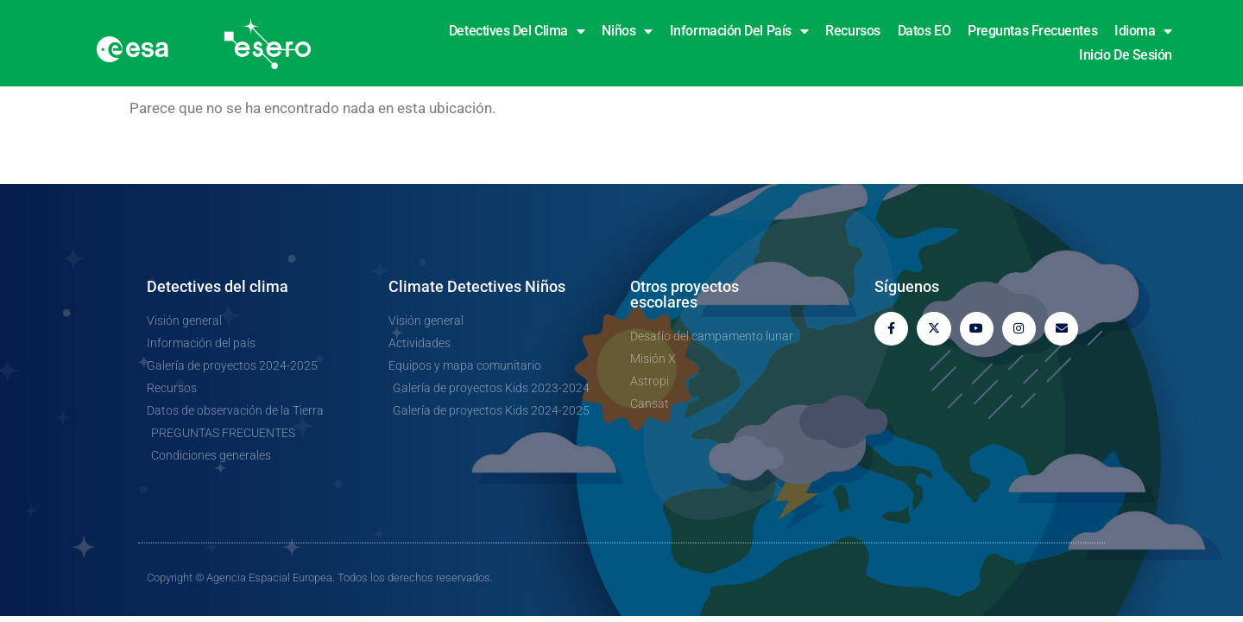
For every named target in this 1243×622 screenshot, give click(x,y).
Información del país (739, 31)
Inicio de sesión (1125, 55)
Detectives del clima (517, 31)
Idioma (1143, 31)
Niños (627, 31)
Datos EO (924, 30)
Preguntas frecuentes (1032, 30)
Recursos (852, 30)
